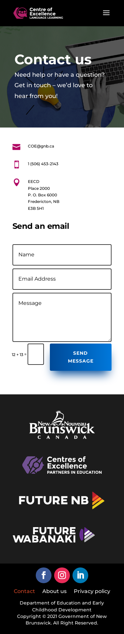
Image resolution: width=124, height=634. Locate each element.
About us (54, 591)
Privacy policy (92, 591)
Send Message (80, 357)
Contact (24, 591)
